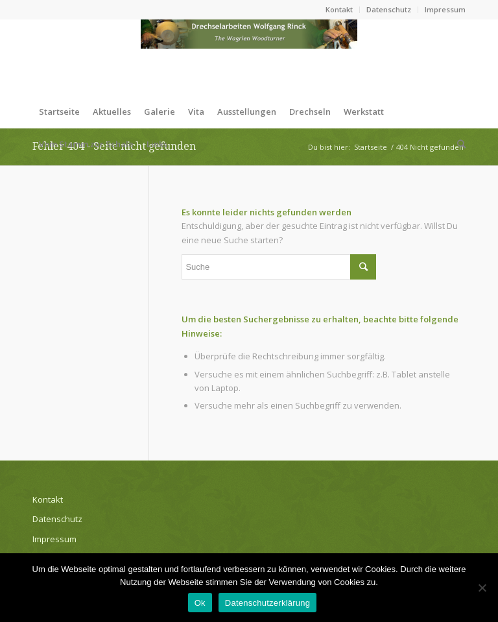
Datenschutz (388, 9)
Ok (200, 603)
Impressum (445, 9)
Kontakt (339, 9)
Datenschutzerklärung (267, 603)
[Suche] (458, 144)
